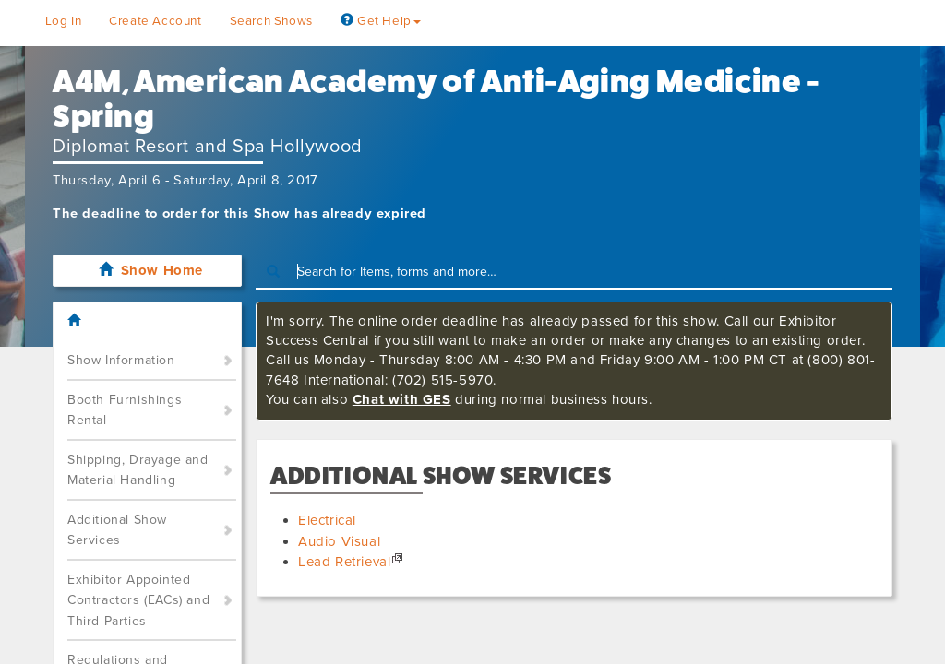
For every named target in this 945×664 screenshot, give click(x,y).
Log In (63, 21)
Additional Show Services (117, 530)
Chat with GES (402, 399)
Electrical (327, 520)
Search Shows (271, 21)
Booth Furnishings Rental (124, 410)
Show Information (121, 360)
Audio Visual (339, 541)
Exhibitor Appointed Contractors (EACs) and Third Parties (138, 600)
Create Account (155, 21)
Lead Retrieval (344, 561)
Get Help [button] (381, 21)
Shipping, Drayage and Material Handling (138, 470)
